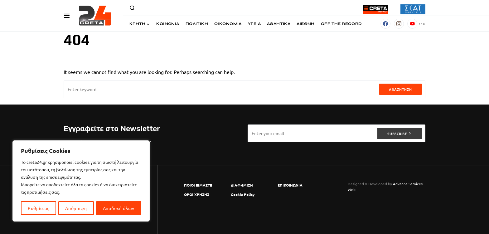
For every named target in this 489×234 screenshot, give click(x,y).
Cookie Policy (243, 194)
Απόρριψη (76, 208)
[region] (81, 181)
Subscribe (397, 133)
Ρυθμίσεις (38, 208)
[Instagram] (399, 23)
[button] (67, 15)
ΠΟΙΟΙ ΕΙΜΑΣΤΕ (198, 185)
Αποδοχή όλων (118, 208)
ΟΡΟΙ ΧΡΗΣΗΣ (196, 194)
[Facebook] (385, 23)
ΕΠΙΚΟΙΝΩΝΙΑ (290, 185)
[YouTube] (416, 23)
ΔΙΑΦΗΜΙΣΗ (242, 185)
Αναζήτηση (400, 89)
